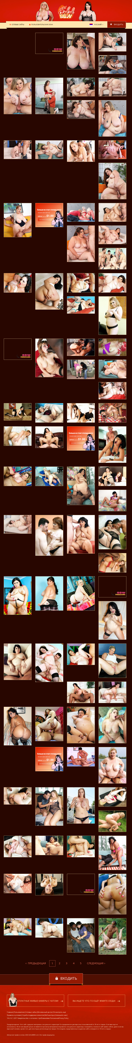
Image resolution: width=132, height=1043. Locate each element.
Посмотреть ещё (59, 1012)
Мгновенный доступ (44, 1012)
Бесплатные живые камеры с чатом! (36, 1000)
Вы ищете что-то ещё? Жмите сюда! (94, 1000)
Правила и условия (14, 1015)
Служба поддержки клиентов (33, 1015)
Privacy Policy (63, 1018)
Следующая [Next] (95, 963)
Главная (10, 1012)
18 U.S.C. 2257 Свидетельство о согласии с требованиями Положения (33, 1018)
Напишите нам (61, 1015)
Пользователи (19, 1012)
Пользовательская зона (41, 24)
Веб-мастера (49, 1015)
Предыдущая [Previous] (36, 963)
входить (118, 24)
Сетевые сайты (17, 24)
